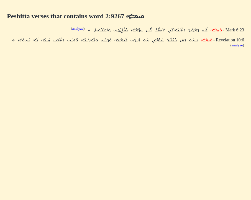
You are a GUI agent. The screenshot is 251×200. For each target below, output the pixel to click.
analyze (77, 28)
